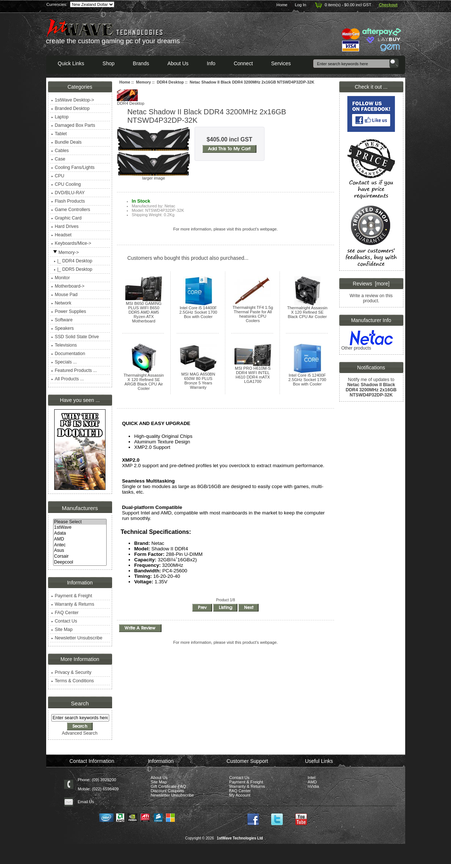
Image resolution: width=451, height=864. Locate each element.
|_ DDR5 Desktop (71, 269)
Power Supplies (68, 311)
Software (62, 319)
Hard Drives (64, 226)
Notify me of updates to (371, 387)
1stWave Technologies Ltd (240, 838)
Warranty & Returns (72, 604)
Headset (61, 234)
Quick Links (71, 63)
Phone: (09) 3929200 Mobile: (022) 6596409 (98, 784)
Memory (143, 82)
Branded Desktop (70, 108)
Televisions (64, 345)
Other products (356, 348)
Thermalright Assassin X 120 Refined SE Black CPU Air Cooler (307, 312)
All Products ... (67, 378)
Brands (141, 63)
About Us (178, 63)
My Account (240, 795)
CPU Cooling (66, 184)
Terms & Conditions (72, 680)
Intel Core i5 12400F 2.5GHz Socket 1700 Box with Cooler (307, 379)
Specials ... (64, 362)
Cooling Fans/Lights (73, 167)
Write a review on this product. (371, 298)
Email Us (86, 802)
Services (281, 63)
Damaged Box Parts (73, 125)
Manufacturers (80, 508)
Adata (80, 533)
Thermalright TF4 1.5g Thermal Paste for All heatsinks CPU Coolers (253, 314)
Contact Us (64, 621)
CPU (57, 175)
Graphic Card (66, 218)
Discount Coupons (167, 791)
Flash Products (68, 201)
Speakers (62, 328)
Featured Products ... (74, 370)
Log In (300, 5)
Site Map (62, 629)
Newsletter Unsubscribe (76, 637)
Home (282, 5)
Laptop (60, 116)
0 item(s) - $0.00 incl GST (342, 5)
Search (80, 703)
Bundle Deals (66, 142)
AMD (80, 539)
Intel (311, 777)
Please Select (80, 522)
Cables (60, 150)
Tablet (59, 133)
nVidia (313, 786)
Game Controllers (70, 209)
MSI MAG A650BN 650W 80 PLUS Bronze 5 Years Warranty (198, 380)
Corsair (80, 557)
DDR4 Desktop (170, 82)
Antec (80, 545)
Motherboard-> (67, 286)
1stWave (80, 528)
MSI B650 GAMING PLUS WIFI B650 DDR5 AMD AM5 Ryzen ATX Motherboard (144, 312)
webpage (268, 229)
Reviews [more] (371, 284)
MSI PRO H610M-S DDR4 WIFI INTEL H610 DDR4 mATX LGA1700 (253, 375)
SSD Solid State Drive (75, 336)
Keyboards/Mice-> (71, 243)
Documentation (68, 353)
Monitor (60, 277)
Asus (80, 551)
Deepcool (80, 562)
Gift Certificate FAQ (168, 786)
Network (61, 303)
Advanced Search (79, 733)
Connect (243, 63)
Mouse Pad (64, 294)
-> (65, 252)
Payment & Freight (71, 595)
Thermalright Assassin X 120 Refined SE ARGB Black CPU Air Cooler (143, 382)
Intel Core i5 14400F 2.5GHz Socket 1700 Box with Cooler (198, 312)
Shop (109, 63)
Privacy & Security (71, 672)
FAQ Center (64, 612)
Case (58, 159)
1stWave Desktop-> (72, 100)
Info (211, 63)
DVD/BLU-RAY (68, 192)
